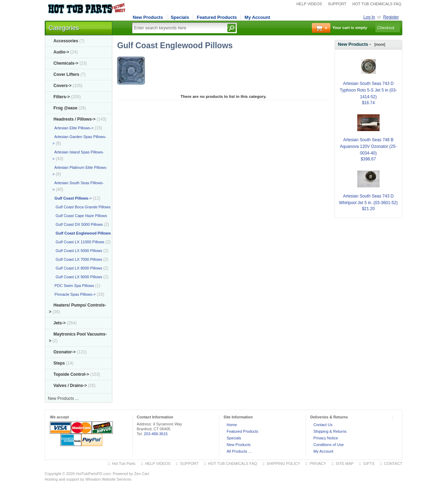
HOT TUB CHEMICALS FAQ (376, 4)
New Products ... (63, 398)
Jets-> (59, 323)
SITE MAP (344, 463)
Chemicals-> (65, 63)
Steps (59, 363)
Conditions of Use (328, 445)
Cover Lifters (66, 74)
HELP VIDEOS (309, 4)
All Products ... (239, 451)
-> (74, 119)
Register (391, 17)
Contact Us (322, 425)
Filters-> (61, 96)
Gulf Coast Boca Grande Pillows (81, 207)
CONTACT (393, 463)
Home (232, 425)
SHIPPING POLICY (283, 463)
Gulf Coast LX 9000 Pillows (77, 277)
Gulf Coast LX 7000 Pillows (77, 259)
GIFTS (368, 463)
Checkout (385, 28)
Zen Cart (141, 474)
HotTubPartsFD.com (93, 474)
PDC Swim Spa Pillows (73, 285)
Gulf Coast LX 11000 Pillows (78, 242)
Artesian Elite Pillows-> (73, 128)
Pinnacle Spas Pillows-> (74, 294)
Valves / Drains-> (70, 385)
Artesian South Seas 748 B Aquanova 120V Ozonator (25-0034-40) (368, 138)
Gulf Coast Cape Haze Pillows (79, 216)
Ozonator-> (64, 352)
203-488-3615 (156, 434)
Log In (369, 17)
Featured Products (217, 17)
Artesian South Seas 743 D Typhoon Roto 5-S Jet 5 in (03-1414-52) (368, 82)
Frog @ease (65, 108)
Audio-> (61, 52)
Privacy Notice (325, 438)
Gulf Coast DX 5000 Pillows (77, 224)
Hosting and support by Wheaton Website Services (88, 479)
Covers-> (62, 85)
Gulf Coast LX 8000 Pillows (77, 268)
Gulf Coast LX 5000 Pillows (77, 251)
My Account (257, 17)
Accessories (65, 40)
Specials (180, 17)
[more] (378, 44)
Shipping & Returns (329, 431)
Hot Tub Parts (123, 463)
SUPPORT (337, 4)
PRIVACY (318, 463)
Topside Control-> (71, 374)
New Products (148, 17)
